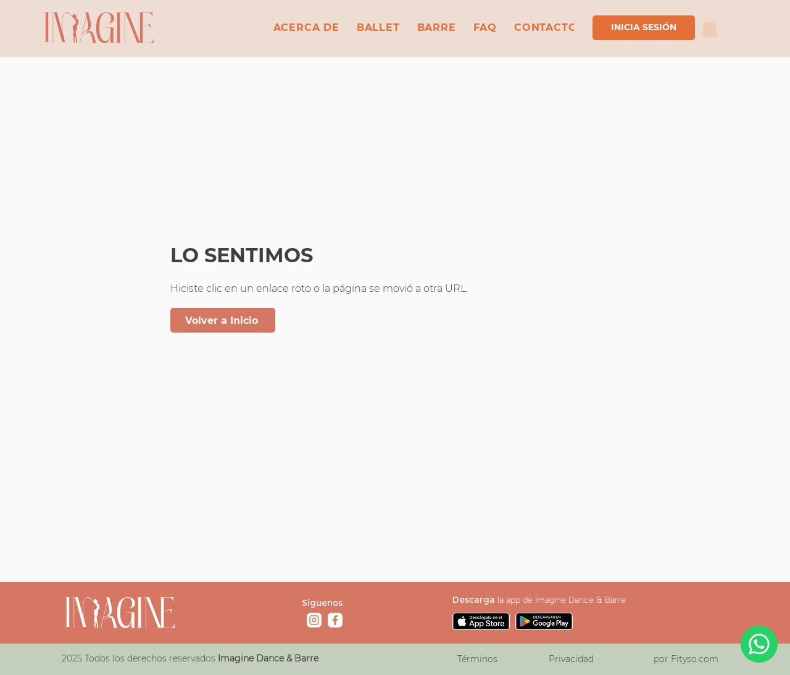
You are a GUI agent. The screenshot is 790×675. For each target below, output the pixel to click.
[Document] (759, 644)
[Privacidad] (571, 659)
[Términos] (477, 659)
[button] (709, 28)
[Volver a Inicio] (222, 320)
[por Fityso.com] (685, 659)
